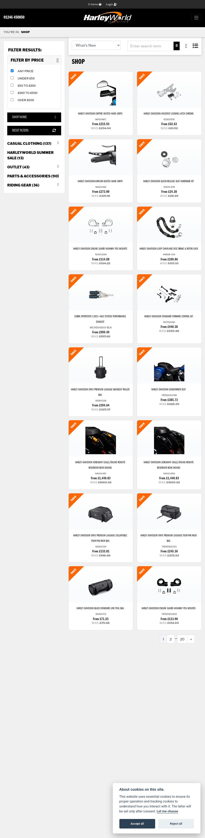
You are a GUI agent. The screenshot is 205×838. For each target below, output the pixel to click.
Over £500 (26, 100)
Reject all (176, 823)
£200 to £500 (27, 93)
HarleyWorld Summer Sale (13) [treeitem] (30, 155)
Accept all (137, 823)
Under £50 (26, 78)
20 (182, 641)
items (95, 4)
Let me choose (167, 811)
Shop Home (34, 117)
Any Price (26, 71)
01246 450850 (14, 18)
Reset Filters (34, 131)
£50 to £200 (27, 86)
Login (111, 4)
